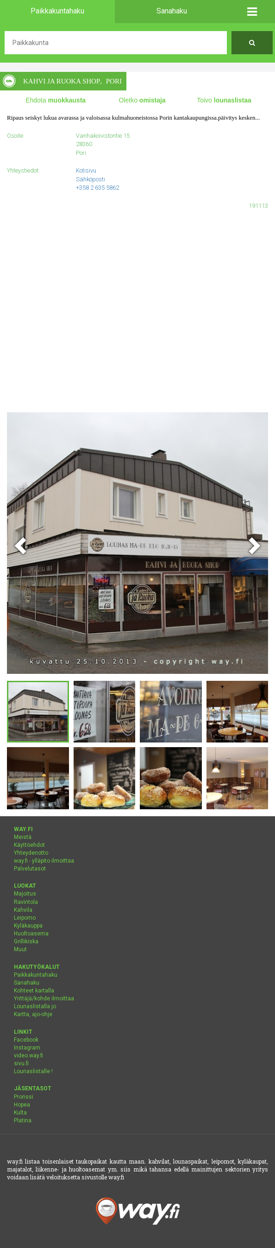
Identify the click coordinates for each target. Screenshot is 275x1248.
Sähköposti (90, 179)
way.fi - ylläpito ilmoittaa (44, 861)
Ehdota (55, 100)
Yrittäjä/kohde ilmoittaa (44, 998)
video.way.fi (28, 1055)
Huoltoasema (31, 933)
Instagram (27, 1047)
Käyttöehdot (29, 845)
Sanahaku (26, 982)
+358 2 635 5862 (97, 187)
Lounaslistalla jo (35, 1006)
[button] (252, 11)
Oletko (142, 100)
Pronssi (23, 1097)
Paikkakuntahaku (35, 975)
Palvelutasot (30, 868)
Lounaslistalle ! (33, 1071)
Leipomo (25, 918)
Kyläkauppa (28, 925)
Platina (22, 1120)
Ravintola (26, 902)
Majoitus (25, 893)
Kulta (20, 1112)
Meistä (22, 837)
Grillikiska (26, 941)
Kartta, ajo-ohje (33, 1014)
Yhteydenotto (31, 853)
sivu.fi (21, 1063)
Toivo (224, 100)
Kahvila (23, 910)
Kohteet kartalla (34, 990)
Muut (20, 949)
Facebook (26, 1040)
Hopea (22, 1104)
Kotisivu (86, 170)
